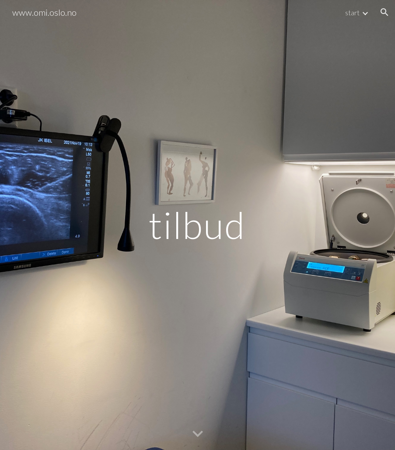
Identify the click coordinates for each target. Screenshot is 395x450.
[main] (197, 225)
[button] (384, 12)
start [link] (352, 12)
